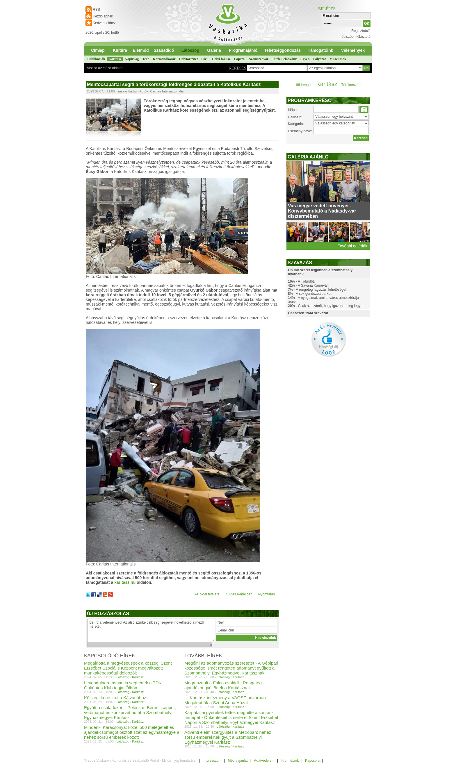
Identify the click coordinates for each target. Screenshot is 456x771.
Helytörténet (188, 59)
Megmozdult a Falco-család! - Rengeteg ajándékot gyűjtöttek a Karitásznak (223, 685)
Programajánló (243, 50)
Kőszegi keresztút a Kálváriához (115, 697)
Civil (205, 59)
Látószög (190, 50)
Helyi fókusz (221, 59)
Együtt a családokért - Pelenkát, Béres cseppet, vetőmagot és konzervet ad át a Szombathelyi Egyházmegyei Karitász (130, 712)
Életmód (141, 50)
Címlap (98, 50)
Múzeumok (337, 59)
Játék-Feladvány (284, 59)
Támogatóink (320, 50)
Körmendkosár (164, 59)
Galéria (214, 50)
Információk (290, 760)
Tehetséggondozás (282, 50)
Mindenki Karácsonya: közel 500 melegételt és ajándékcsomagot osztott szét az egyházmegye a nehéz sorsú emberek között (131, 732)
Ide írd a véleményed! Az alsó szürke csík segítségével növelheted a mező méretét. (151, 630)
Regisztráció (360, 31)
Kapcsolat (312, 760)
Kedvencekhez (104, 23)
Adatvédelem (264, 760)
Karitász (114, 59)
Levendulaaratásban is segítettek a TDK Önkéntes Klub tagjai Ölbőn (123, 685)
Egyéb (305, 59)
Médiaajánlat (237, 760)
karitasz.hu (125, 582)
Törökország (351, 85)
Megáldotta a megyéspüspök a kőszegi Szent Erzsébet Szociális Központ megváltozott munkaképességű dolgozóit (128, 668)
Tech (145, 59)
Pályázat (319, 59)
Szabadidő (164, 50)
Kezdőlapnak (103, 16)
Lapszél (239, 59)
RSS (96, 10)
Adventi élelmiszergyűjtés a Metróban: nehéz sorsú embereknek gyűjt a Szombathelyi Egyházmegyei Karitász (227, 737)
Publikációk (96, 59)
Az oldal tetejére (207, 594)
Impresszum (211, 760)
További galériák (352, 246)
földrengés (304, 85)
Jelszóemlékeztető (356, 37)
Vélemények (353, 50)
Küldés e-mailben (238, 594)
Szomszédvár (258, 59)
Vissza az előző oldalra (105, 68)
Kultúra (120, 50)
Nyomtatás (266, 594)
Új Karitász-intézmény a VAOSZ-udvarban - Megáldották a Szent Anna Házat (226, 700)
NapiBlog (132, 59)
